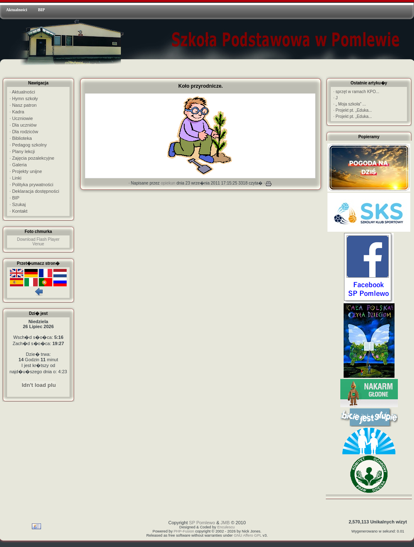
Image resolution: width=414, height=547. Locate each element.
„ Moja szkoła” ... (349, 104)
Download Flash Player (38, 239)
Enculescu (226, 527)
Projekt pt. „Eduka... (352, 110)
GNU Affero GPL (248, 535)
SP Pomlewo (202, 522)
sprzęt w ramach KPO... (356, 91)
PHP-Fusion (184, 531)
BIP (41, 9)
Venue (38, 244)
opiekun (168, 183)
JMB (225, 522)
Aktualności (16, 9)
